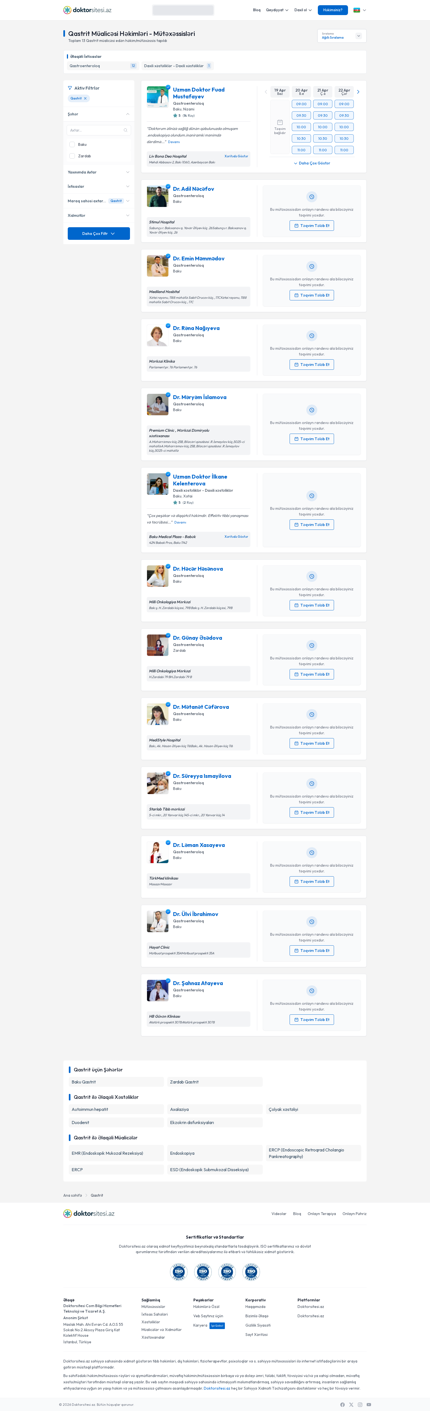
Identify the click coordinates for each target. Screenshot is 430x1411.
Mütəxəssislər (153, 1306)
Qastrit (97, 1195)
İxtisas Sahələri (155, 1314)
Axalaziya (179, 1109)
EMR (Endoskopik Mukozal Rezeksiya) (107, 1153)
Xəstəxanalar (153, 1337)
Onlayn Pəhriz (355, 1213)
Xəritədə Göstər (236, 156)
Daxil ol (303, 10)
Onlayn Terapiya (322, 1213)
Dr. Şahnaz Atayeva (198, 983)
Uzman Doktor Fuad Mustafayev (199, 93)
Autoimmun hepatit (90, 1109)
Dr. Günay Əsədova (197, 637)
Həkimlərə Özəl (206, 1306)
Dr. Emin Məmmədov (199, 258)
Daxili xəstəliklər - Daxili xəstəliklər (203, 490)
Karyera (209, 1325)
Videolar (279, 1213)
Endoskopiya (182, 1153)
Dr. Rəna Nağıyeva (196, 328)
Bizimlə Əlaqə (256, 1315)
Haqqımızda (255, 1306)
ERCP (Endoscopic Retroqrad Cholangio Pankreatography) (306, 1153)
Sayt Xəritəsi (256, 1334)
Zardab (179, 650)
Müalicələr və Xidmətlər (162, 1329)
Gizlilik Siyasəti (258, 1325)
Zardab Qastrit (184, 1082)
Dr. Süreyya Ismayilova (202, 775)
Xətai (188, 496)
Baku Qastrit (84, 1082)
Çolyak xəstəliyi (283, 1109)
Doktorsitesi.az (311, 1306)
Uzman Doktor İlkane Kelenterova (200, 480)
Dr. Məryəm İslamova (200, 397)
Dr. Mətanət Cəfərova (201, 706)
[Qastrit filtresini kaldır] (85, 98)
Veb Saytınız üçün (208, 1315)
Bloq (257, 10)
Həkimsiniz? (333, 10)
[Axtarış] (207, 10)
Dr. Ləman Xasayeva (199, 844)
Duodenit (80, 1122)
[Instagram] (360, 1405)
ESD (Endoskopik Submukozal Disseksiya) (209, 1169)
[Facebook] (342, 1405)
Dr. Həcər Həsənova (198, 568)
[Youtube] (369, 1405)
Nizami (188, 109)
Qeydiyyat (277, 10)
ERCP (77, 1169)
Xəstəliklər (151, 1321)
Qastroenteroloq (188, 103)
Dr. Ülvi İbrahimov (195, 914)
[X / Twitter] (351, 1405)
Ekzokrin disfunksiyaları (192, 1122)
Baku (177, 109)
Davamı (174, 142)
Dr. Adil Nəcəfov (193, 188)
